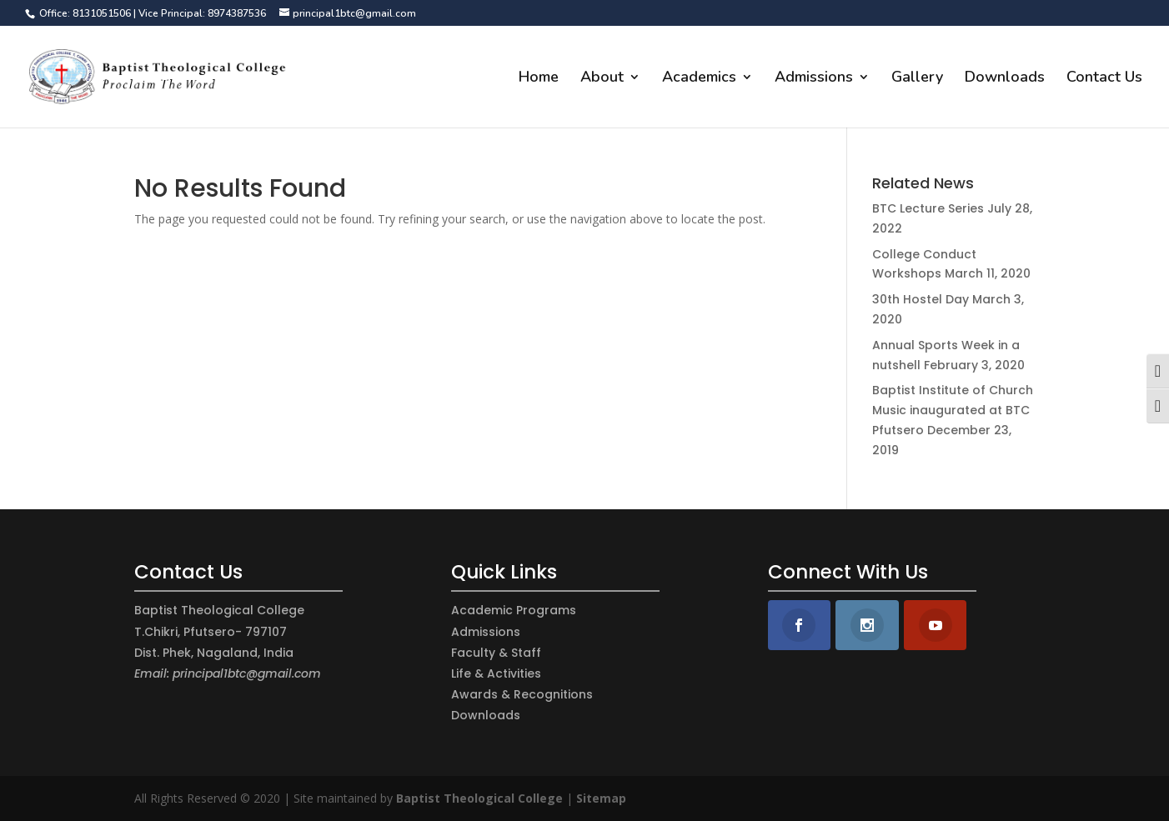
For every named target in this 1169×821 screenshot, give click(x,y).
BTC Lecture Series (928, 208)
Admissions (814, 79)
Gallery (917, 79)
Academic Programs (513, 610)
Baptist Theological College (479, 798)
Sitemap (601, 798)
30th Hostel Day (920, 299)
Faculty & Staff (496, 652)
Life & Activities (496, 673)
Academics (699, 79)
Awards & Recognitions (522, 694)
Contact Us (1104, 79)
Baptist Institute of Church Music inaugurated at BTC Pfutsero (952, 410)
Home (539, 79)
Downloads (1005, 79)
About (602, 79)
